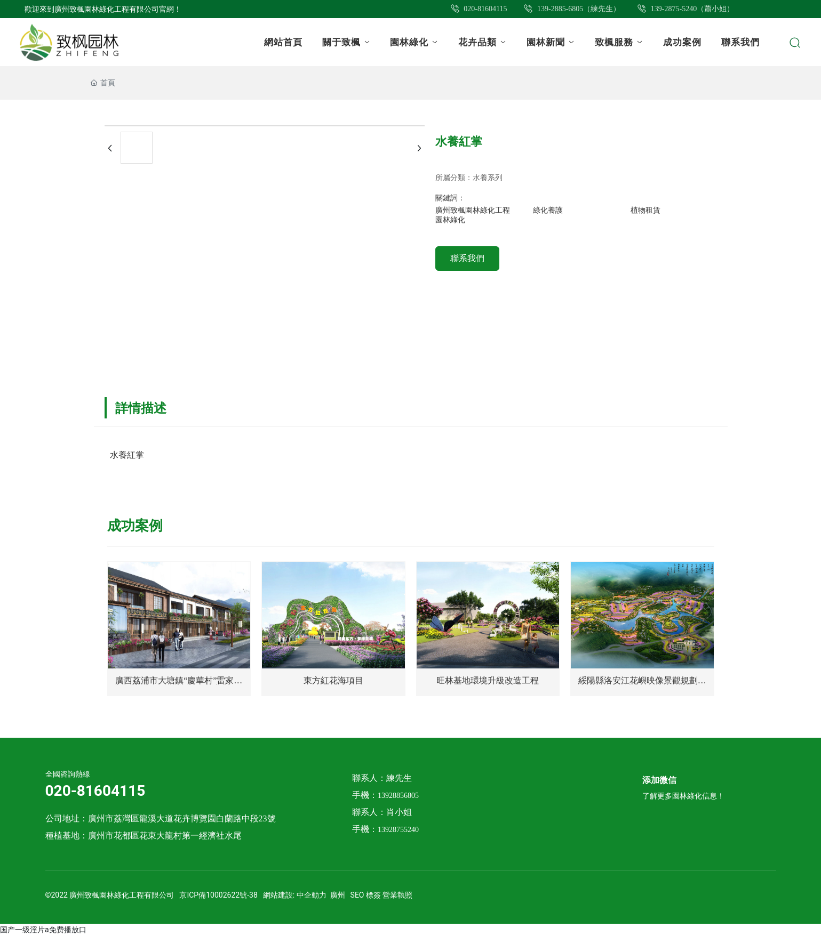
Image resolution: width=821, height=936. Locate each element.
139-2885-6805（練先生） (571, 9)
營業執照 (397, 895)
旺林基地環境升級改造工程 (487, 680)
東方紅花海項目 (333, 680)
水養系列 (488, 177)
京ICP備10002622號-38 (218, 895)
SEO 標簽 (365, 895)
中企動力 (311, 895)
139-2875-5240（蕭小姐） (685, 9)
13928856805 (398, 796)
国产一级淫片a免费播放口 (43, 929)
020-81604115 (478, 9)
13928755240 (398, 830)
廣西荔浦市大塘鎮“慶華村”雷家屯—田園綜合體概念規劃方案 (178, 684)
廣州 (337, 895)
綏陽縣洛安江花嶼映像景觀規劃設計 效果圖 (642, 684)
